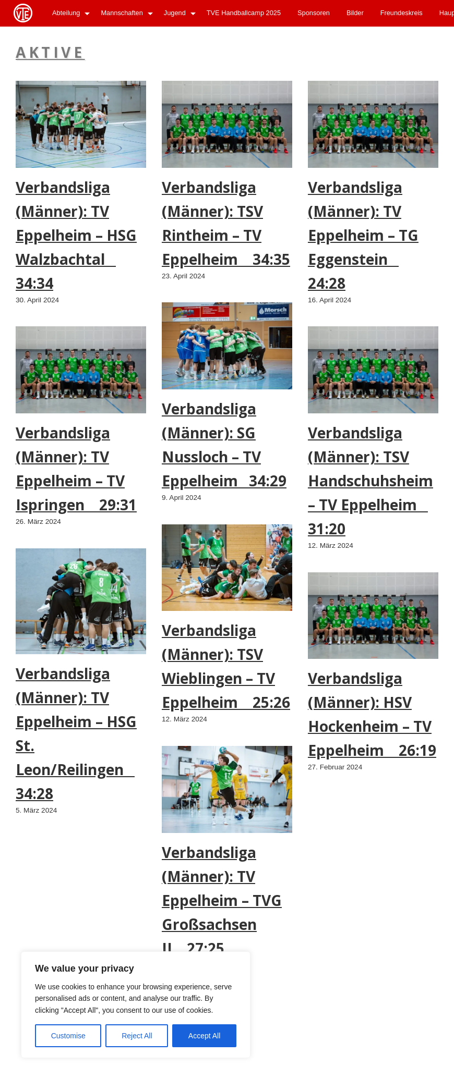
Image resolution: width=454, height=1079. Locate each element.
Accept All (204, 1036)
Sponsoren (313, 13)
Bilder (355, 13)
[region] (135, 1004)
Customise (68, 1036)
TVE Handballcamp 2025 (244, 13)
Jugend (175, 13)
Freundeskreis (401, 13)
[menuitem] (68, 13)
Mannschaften (121, 13)
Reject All (137, 1036)
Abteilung (66, 13)
